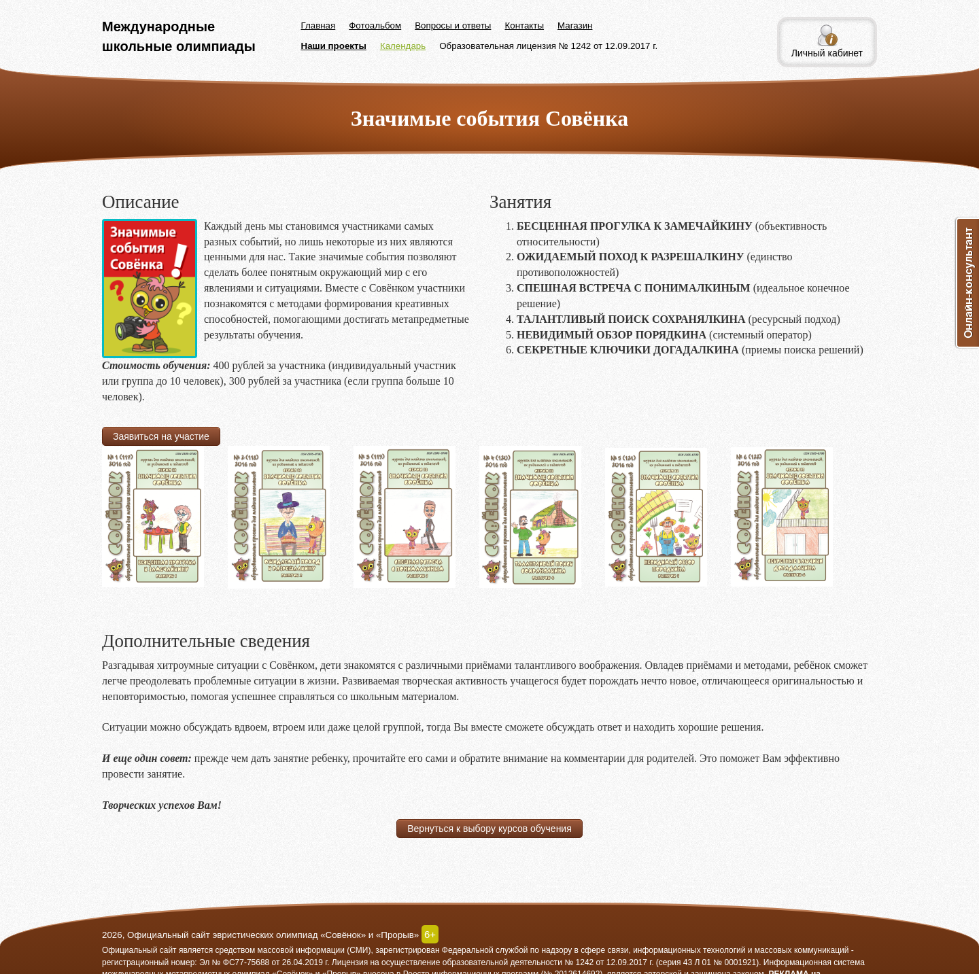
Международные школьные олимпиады (179, 36)
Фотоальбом (375, 25)
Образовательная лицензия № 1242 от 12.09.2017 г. (548, 46)
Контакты (524, 25)
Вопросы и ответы (453, 25)
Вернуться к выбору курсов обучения (489, 828)
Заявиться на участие (161, 436)
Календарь (403, 46)
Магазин (574, 25)
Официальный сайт (139, 950)
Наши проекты (333, 46)
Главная (318, 25)
